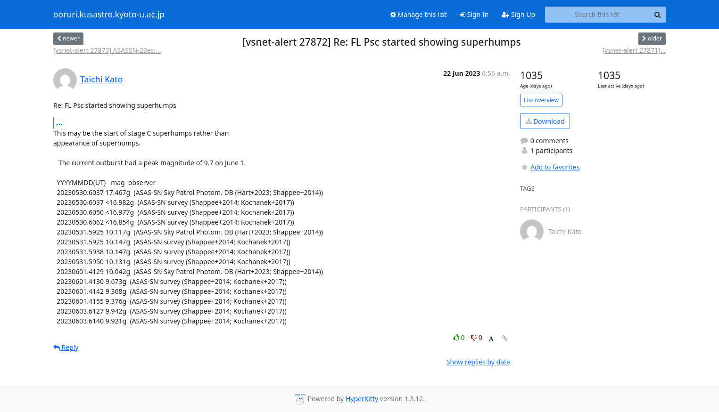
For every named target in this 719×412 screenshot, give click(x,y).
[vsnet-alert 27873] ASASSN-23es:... (107, 50)
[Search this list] (597, 15)
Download (545, 121)
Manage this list (418, 14)
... (59, 122)
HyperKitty (362, 398)
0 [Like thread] (460, 337)
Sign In (474, 14)
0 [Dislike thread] (476, 337)
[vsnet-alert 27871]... (634, 50)
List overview (541, 100)
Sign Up (518, 14)
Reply (66, 347)
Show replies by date (478, 361)
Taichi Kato (101, 79)
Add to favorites (549, 166)
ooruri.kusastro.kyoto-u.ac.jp (109, 14)
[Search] (657, 15)
